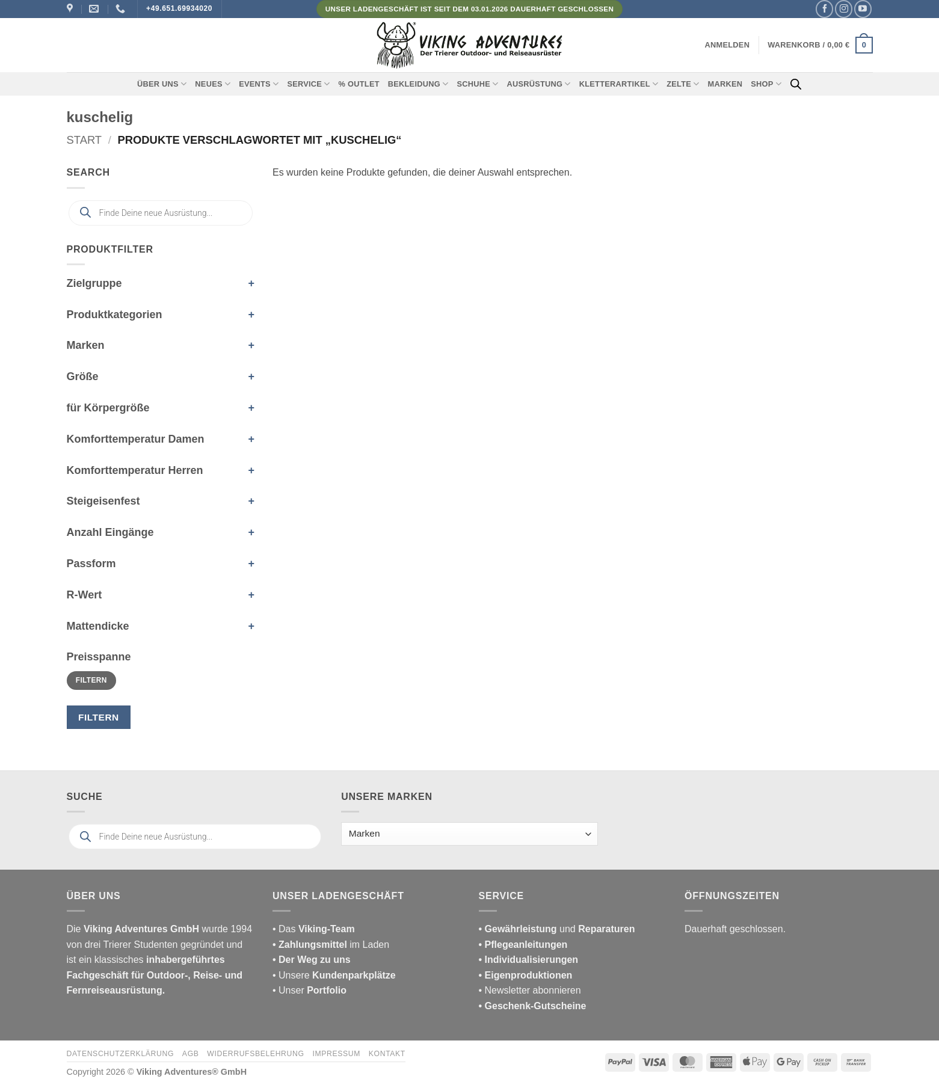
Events (259, 84)
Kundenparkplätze (354, 975)
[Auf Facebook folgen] (824, 8)
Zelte (683, 84)
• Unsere (292, 975)
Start (84, 140)
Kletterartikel (619, 84)
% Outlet (359, 83)
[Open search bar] (796, 84)
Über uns (161, 84)
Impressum (336, 1054)
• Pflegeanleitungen (523, 944)
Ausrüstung (538, 84)
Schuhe (477, 84)
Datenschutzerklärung (120, 1054)
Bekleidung (418, 84)
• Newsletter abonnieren (530, 990)
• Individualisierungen (529, 959)
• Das (313, 929)
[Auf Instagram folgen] (843, 8)
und (557, 929)
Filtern (91, 680)
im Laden (330, 944)
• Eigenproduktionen (526, 975)
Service (308, 84)
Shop (766, 84)
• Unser (309, 990)
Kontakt (387, 1054)
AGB (190, 1054)
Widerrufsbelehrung (255, 1054)
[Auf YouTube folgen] (863, 8)
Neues (212, 84)
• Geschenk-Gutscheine (532, 1006)
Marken (725, 83)
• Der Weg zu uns (311, 959)
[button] (727, 45)
